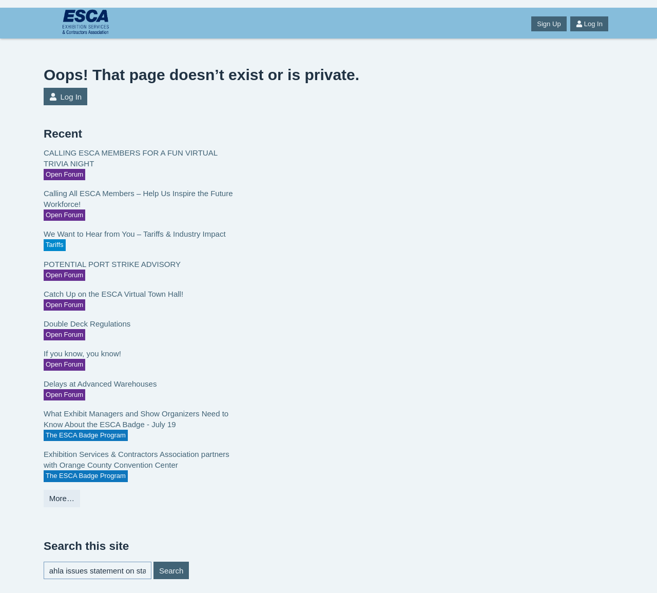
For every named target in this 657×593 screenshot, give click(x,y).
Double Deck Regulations (87, 323)
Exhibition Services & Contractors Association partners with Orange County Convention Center (136, 459)
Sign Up (549, 24)
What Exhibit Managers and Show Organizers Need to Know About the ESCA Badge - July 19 (136, 419)
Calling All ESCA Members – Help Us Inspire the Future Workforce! (138, 198)
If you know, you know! (82, 353)
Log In (589, 24)
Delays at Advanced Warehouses (100, 383)
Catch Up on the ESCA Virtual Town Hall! (113, 294)
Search (171, 570)
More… (61, 498)
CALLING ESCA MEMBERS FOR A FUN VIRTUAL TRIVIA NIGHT (130, 158)
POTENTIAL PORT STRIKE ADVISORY (112, 264)
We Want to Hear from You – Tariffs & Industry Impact (135, 233)
